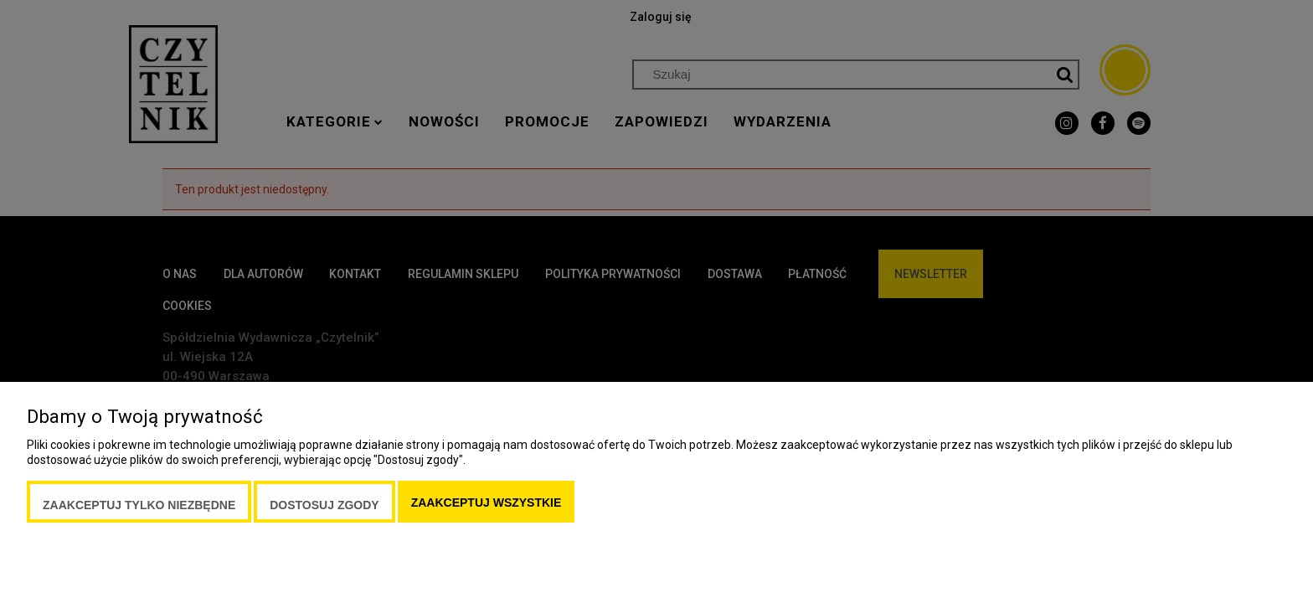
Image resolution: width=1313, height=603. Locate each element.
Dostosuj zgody (324, 505)
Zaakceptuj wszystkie (486, 502)
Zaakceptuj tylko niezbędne (139, 505)
